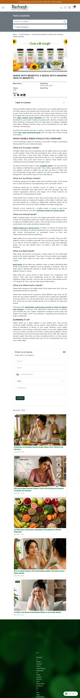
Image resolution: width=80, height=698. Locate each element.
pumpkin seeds (46, 166)
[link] (61, 7)
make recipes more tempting (29, 118)
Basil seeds (17, 264)
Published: (44, 83)
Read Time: (44, 88)
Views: (15, 88)
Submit (20, 398)
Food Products (24, 34)
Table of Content (23, 103)
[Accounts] (70, 7)
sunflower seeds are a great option (50, 210)
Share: (15, 93)
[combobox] (18, 374)
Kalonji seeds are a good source (26, 228)
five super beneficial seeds (29, 132)
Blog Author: (17, 83)
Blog (14, 34)
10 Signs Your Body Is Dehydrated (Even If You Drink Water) (37, 612)
